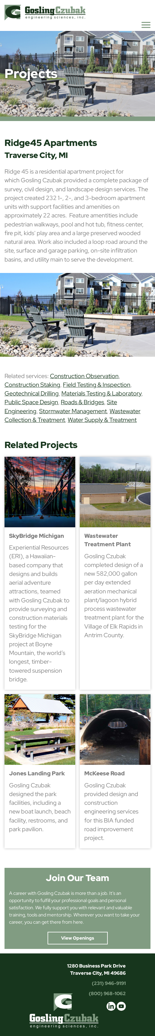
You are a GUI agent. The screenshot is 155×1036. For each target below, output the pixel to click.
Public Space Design (31, 402)
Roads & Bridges (82, 402)
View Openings (77, 938)
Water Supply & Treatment (102, 420)
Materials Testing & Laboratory (101, 393)
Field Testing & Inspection (96, 385)
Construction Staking (32, 385)
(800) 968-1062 (107, 993)
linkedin (111, 1006)
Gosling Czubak (45, 12)
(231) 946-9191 (109, 983)
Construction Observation (84, 376)
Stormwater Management (73, 411)
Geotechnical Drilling (32, 393)
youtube (121, 1006)
